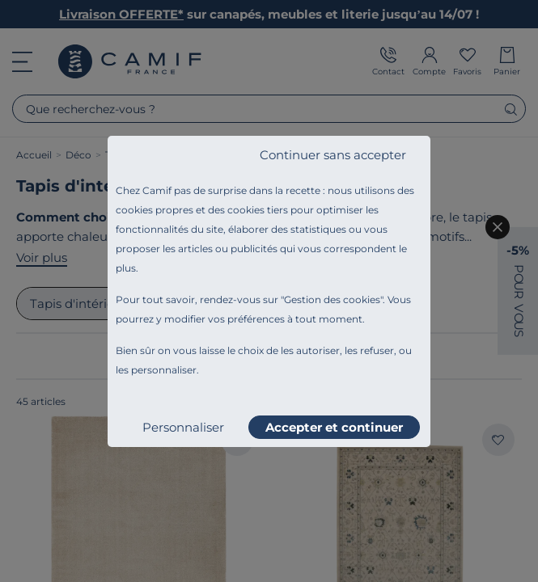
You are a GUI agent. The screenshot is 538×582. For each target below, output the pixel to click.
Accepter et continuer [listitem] (334, 427)
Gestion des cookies (332, 299)
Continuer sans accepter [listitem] (333, 154)
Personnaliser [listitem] (183, 427)
